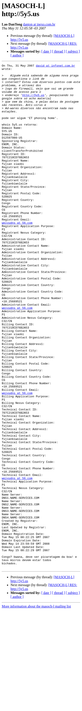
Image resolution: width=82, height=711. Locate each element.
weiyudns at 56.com (17, 255)
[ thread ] (58, 51)
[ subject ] (73, 51)
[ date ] (46, 51)
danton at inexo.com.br (39, 24)
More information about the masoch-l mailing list (36, 707)
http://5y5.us (33, 101)
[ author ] (17, 55)
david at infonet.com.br (55, 66)
